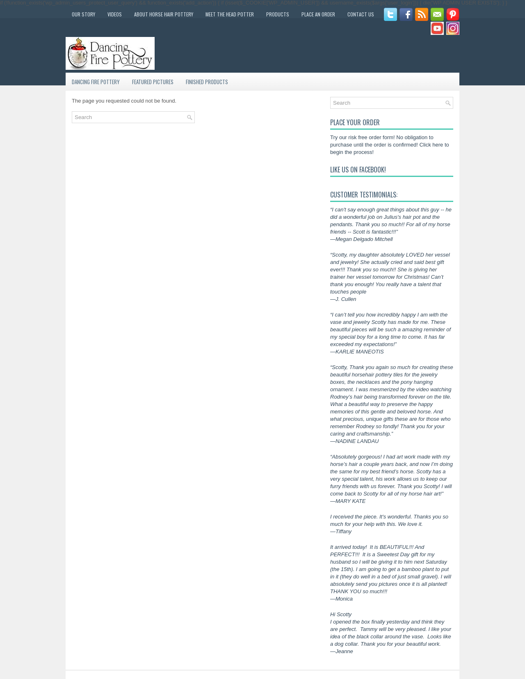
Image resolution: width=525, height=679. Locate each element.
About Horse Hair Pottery (163, 14)
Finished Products (207, 82)
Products (277, 14)
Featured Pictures (152, 82)
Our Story (83, 14)
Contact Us (360, 14)
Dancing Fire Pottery (96, 82)
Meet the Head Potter (229, 14)
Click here (431, 145)
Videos (114, 14)
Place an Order (318, 14)
